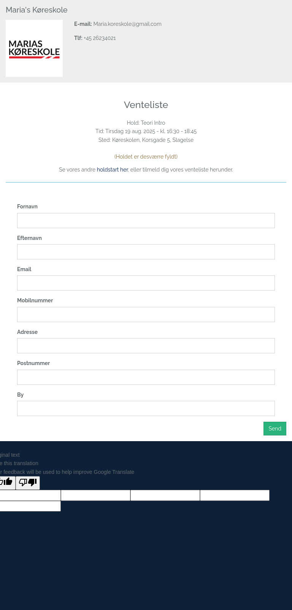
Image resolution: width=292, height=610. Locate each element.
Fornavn (27, 206)
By (20, 395)
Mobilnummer (35, 300)
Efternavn (29, 238)
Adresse (27, 332)
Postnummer (33, 363)
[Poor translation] (28, 483)
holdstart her (112, 170)
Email (24, 269)
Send (274, 429)
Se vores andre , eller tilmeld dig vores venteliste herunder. (146, 170)
